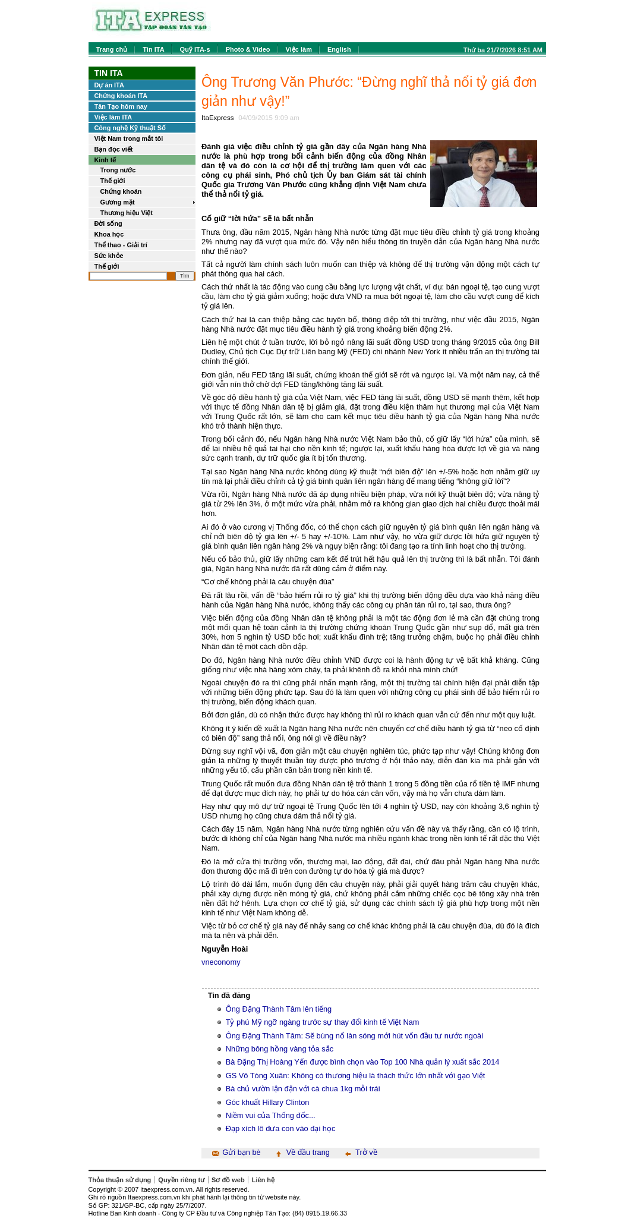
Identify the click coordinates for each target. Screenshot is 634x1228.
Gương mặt (117, 202)
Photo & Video (248, 49)
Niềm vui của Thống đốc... (271, 1115)
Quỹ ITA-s (195, 49)
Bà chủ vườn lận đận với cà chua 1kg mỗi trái (303, 1088)
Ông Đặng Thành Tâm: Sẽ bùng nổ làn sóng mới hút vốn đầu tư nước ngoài (354, 1035)
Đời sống (108, 223)
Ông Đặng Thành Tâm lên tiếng (279, 1009)
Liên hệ (263, 1179)
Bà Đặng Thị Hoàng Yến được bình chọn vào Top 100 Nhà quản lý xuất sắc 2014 (363, 1061)
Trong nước (118, 170)
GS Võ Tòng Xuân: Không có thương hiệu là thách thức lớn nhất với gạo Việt (355, 1075)
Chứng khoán (121, 191)
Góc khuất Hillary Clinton (268, 1102)
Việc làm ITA (113, 117)
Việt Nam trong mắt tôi (128, 138)
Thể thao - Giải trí (120, 244)
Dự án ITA (109, 85)
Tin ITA (153, 49)
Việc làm (299, 49)
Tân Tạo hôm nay (120, 106)
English (339, 49)
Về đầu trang (308, 1152)
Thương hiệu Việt (126, 212)
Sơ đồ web (228, 1179)
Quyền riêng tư (181, 1179)
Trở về (366, 1152)
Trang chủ (112, 49)
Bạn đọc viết (113, 149)
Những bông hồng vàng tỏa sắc (279, 1048)
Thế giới (112, 180)
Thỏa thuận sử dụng (120, 1179)
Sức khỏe (109, 255)
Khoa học (109, 234)
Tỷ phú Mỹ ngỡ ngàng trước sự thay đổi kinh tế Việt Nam (322, 1022)
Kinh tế (105, 159)
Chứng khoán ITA (121, 95)
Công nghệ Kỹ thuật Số (130, 127)
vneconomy (220, 962)
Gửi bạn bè (241, 1152)
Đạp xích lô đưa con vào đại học (281, 1128)
